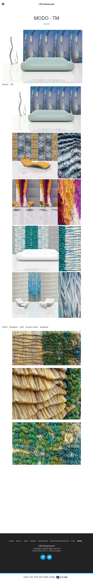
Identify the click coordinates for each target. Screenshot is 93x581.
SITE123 (44, 551)
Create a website (55, 551)
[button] (3, 4)
